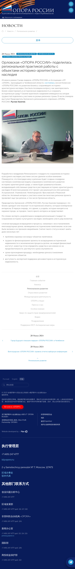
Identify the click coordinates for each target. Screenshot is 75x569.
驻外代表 (6, 475)
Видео (37, 317)
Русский (6, 379)
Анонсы (37, 285)
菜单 (38, 40)
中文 (21, 379)
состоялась (50, 83)
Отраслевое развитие (37, 293)
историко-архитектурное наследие (17, 56)
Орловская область (46, 54)
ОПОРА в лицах (37, 301)
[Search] (15, 385)
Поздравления (37, 321)
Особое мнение (37, 309)
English (14, 379)
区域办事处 (7, 472)
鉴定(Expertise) (46, 421)
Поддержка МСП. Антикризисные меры (37, 325)
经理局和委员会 (46, 414)
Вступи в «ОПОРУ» (12, 407)
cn (71, 10)
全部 (37, 276)
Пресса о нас (37, 305)
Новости (10, 31)
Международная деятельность (37, 297)
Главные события (37, 280)
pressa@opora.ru (8, 536)
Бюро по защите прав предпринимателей (37, 313)
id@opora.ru (8, 459)
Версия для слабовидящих (12, 17)
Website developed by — (14, 431)
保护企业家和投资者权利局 (50, 424)
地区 (42, 418)
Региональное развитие (26, 31)
